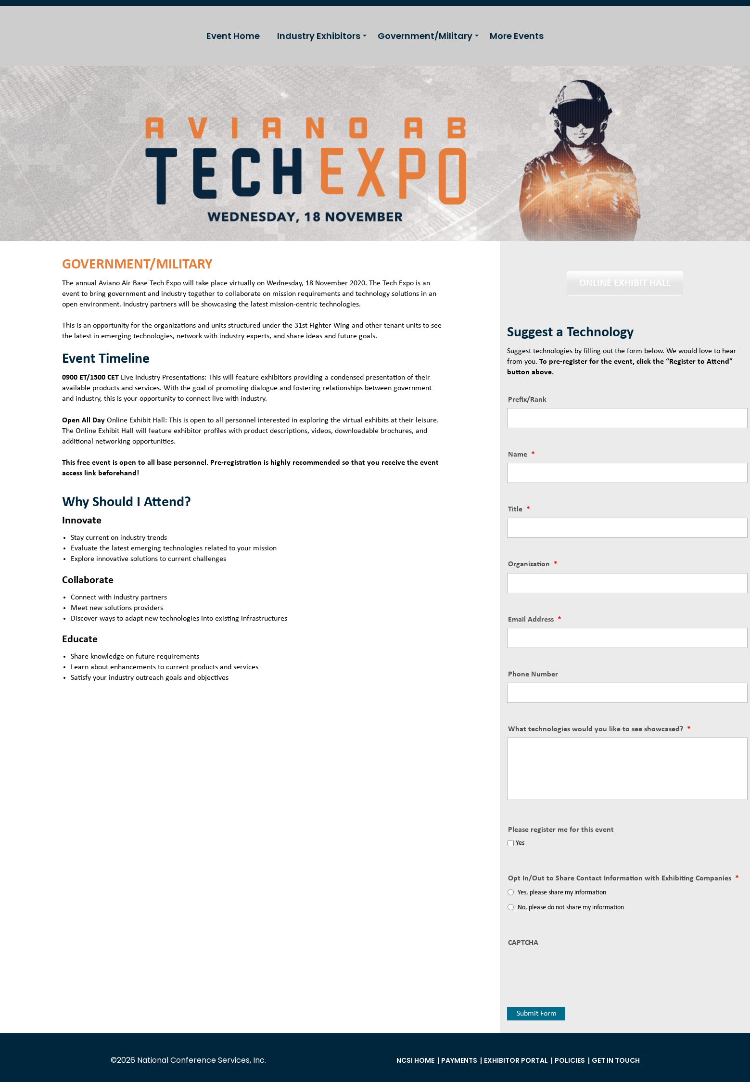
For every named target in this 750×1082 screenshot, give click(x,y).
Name (521, 454)
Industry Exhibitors (318, 36)
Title (519, 509)
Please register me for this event (561, 830)
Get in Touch (616, 1060)
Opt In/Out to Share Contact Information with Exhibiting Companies (623, 878)
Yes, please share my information (562, 892)
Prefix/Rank (527, 400)
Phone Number (533, 674)
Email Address (534, 620)
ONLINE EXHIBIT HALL (625, 283)
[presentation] (580, 970)
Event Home (233, 36)
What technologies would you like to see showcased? (599, 729)
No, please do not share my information (571, 907)
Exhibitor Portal (516, 1060)
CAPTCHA (523, 943)
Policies (570, 1060)
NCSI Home (415, 1060)
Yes (520, 843)
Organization (533, 564)
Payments (459, 1060)
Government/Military (425, 36)
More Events (517, 36)
